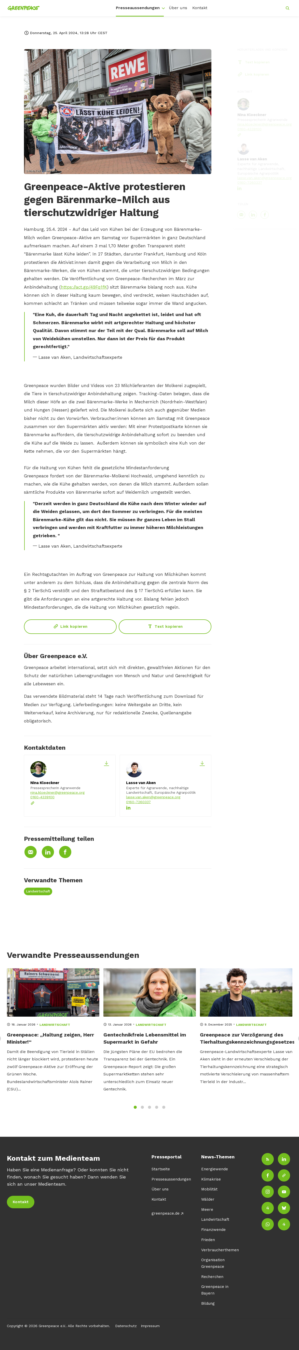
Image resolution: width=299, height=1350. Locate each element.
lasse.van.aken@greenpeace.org (153, 797)
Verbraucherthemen (220, 1250)
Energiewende (214, 1169)
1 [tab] (135, 1111)
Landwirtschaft (38, 891)
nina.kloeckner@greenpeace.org (57, 792)
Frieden (208, 1240)
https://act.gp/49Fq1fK (84, 287)
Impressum (150, 1326)
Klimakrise (211, 1179)
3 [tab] (149, 1111)
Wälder (207, 1199)
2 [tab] (142, 1111)
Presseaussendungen (138, 7)
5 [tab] (163, 1111)
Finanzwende (213, 1229)
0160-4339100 (42, 797)
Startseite (161, 1169)
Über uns (178, 7)
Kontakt (199, 7)
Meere (207, 1209)
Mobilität (209, 1189)
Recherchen (212, 1276)
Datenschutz (126, 1326)
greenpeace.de (166, 1213)
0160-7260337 (138, 802)
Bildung (208, 1303)
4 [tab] (156, 1111)
